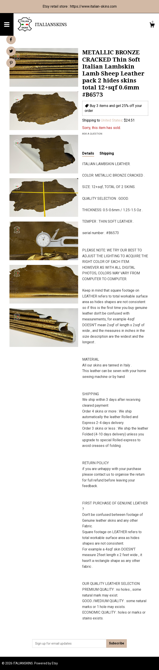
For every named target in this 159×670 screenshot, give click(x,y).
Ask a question (92, 133)
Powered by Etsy (46, 663)
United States (111, 120)
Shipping (107, 153)
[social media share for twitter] (11, 51)
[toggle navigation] (7, 24)
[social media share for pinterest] (11, 63)
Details (88, 153)
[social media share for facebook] (11, 39)
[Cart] (152, 25)
